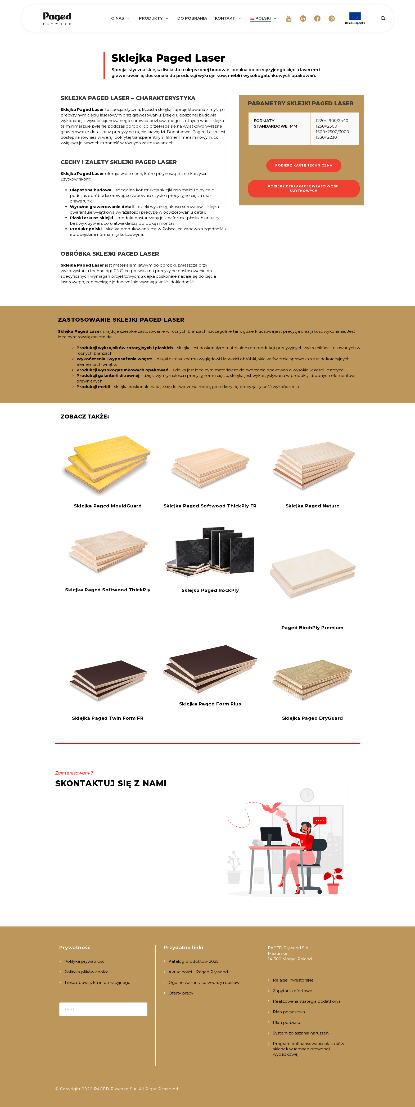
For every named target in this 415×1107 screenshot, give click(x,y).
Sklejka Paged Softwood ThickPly (108, 589)
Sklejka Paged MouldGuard (108, 505)
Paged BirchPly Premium (313, 627)
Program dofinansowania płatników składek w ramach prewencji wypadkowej (308, 1049)
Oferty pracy (181, 993)
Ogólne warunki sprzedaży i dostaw (204, 982)
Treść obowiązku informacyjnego (97, 982)
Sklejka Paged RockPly (210, 590)
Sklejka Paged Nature (313, 505)
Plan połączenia (289, 1011)
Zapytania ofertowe (292, 990)
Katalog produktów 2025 (194, 961)
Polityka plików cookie (86, 971)
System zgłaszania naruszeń (301, 1033)
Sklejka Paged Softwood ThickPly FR (210, 505)
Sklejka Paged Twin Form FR (107, 718)
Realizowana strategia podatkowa (307, 1001)
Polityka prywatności (84, 961)
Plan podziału (286, 1022)
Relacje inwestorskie (293, 980)
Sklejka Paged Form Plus (210, 703)
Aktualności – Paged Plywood (198, 971)
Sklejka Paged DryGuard (312, 718)
